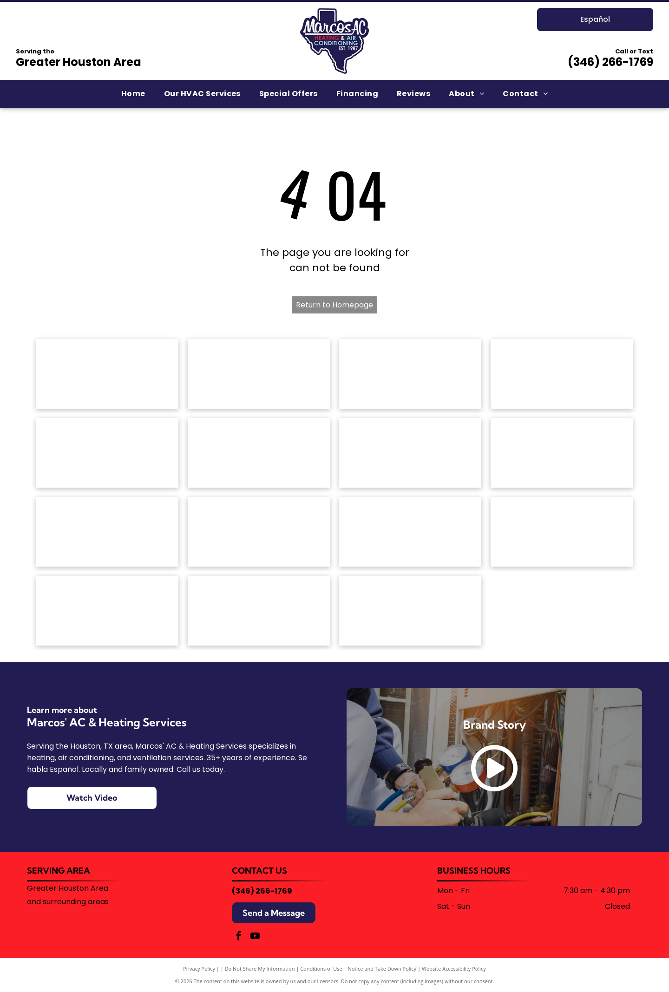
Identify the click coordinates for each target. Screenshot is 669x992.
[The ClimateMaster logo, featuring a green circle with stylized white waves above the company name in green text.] (107, 453)
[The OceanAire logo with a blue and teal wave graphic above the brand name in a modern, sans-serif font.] (107, 532)
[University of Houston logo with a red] (259, 611)
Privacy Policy (199, 968)
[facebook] (239, 937)
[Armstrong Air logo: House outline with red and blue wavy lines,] (410, 374)
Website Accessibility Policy (454, 968)
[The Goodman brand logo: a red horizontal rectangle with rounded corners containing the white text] (410, 453)
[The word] (410, 532)
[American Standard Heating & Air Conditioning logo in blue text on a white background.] (259, 374)
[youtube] (255, 937)
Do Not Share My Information (260, 968)
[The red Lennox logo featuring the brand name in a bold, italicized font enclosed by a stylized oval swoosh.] (562, 453)
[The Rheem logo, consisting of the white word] (259, 532)
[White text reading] (562, 374)
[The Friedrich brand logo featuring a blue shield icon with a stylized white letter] (259, 453)
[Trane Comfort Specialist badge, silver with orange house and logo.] (107, 611)
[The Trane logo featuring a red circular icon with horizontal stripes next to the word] (562, 532)
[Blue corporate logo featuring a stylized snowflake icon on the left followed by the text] (410, 611)
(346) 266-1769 (610, 62)
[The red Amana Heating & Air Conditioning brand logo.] (107, 374)
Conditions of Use (321, 968)
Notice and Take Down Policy (382, 968)
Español (595, 19)
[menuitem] (133, 94)
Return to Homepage (334, 305)
